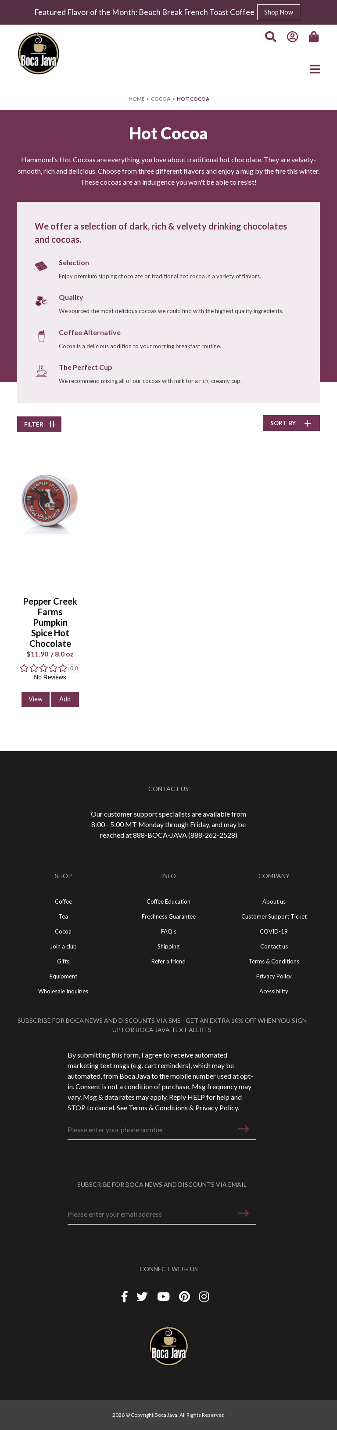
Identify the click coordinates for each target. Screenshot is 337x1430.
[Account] (292, 37)
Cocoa (160, 99)
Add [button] (65, 699)
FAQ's (168, 931)
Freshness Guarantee (169, 916)
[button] (243, 1128)
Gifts (63, 961)
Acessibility (273, 991)
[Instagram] (204, 1296)
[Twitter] (143, 1296)
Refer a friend (168, 961)
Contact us (274, 946)
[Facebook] (124, 1296)
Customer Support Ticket (274, 916)
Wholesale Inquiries (63, 991)
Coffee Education (168, 901)
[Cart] (314, 37)
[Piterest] (185, 1296)
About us (274, 901)
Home (136, 99)
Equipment (63, 976)
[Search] (270, 37)
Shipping (168, 946)
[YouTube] (164, 1296)
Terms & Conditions (158, 1107)
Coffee (63, 901)
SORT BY (291, 423)
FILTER (39, 423)
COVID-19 (274, 931)
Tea (63, 916)
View (36, 699)
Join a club (63, 946)
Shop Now (278, 12)
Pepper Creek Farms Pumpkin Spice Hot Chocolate (50, 622)
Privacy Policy (216, 1107)
